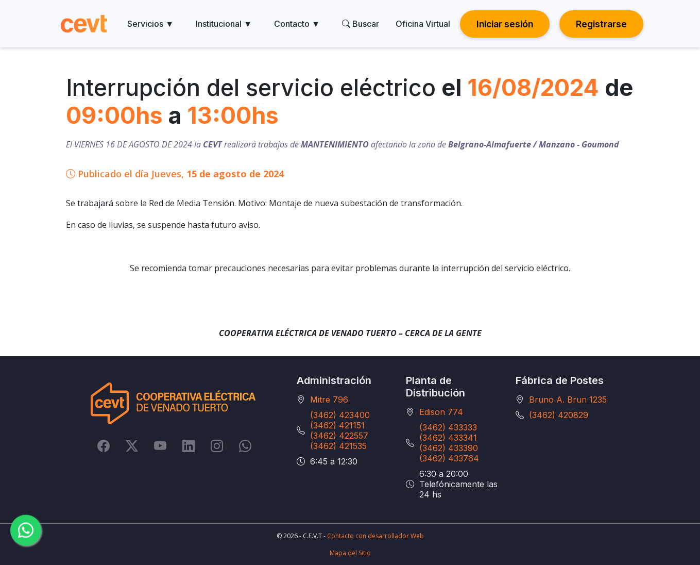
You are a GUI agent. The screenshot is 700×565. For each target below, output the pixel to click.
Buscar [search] (360, 24)
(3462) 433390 (448, 448)
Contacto (297, 24)
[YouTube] (160, 445)
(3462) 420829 (558, 415)
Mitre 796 (329, 399)
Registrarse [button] (601, 24)
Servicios (150, 24)
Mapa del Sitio (350, 553)
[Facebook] (103, 445)
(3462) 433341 (448, 438)
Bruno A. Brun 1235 (568, 399)
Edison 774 (441, 412)
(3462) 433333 (448, 427)
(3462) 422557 (339, 435)
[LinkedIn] (188, 445)
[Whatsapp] (245, 445)
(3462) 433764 (449, 458)
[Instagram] (217, 445)
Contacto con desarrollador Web (375, 535)
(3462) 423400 (340, 415)
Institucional (224, 24)
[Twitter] (132, 445)
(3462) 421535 (338, 446)
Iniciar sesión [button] (504, 24)
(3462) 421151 (337, 425)
